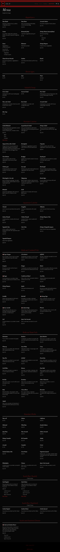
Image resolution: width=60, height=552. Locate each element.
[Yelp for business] (58, 3)
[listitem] (43, 38)
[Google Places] (56, 3)
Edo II (8, 4)
